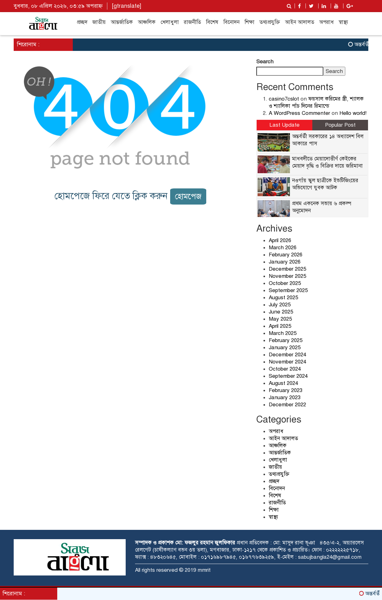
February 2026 (285, 254)
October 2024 (285, 369)
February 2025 (285, 340)
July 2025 (280, 304)
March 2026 (282, 247)
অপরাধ (326, 22)
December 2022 (287, 404)
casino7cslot (284, 99)
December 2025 (287, 269)
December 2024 (287, 354)
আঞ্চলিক (147, 22)
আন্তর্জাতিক (122, 22)
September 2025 (288, 290)
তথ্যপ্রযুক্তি (269, 22)
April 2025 (280, 326)
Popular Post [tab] (340, 125)
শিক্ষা (249, 22)
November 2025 (287, 276)
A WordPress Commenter (299, 113)
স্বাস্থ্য (343, 22)
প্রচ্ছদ (82, 22)
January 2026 (284, 262)
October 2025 (285, 283)
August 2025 (283, 297)
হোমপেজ (188, 196)
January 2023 (284, 397)
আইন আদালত (299, 22)
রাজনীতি (192, 22)
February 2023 (285, 390)
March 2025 (282, 333)
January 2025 (284, 347)
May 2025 (280, 319)
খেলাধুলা (170, 22)
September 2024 (288, 376)
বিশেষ (212, 22)
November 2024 (287, 362)
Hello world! (352, 113)
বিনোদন (231, 22)
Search (264, 61)
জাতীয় (99, 22)
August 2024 (283, 383)
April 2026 (280, 240)
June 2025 (281, 312)
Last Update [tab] (284, 125)
